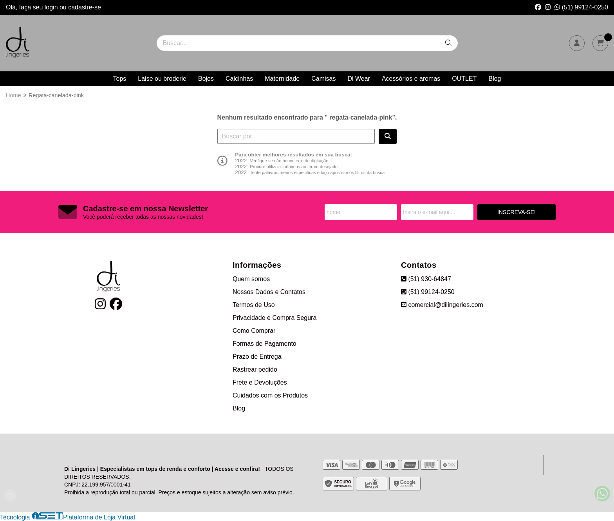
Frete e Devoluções (260, 382)
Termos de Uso (254, 304)
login (52, 7)
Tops (119, 78)
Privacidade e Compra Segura (274, 317)
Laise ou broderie (162, 78)
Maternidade (282, 78)
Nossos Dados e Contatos (269, 292)
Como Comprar (254, 330)
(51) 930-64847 (426, 279)
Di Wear (358, 78)
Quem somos (251, 279)
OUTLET (464, 78)
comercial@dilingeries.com (442, 304)
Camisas (323, 78)
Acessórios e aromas (411, 78)
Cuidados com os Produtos (270, 395)
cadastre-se (84, 7)
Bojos (206, 78)
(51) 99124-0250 (581, 7)
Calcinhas (239, 78)
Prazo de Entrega (257, 356)
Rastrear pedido (255, 369)
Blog (494, 78)
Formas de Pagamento (264, 343)
